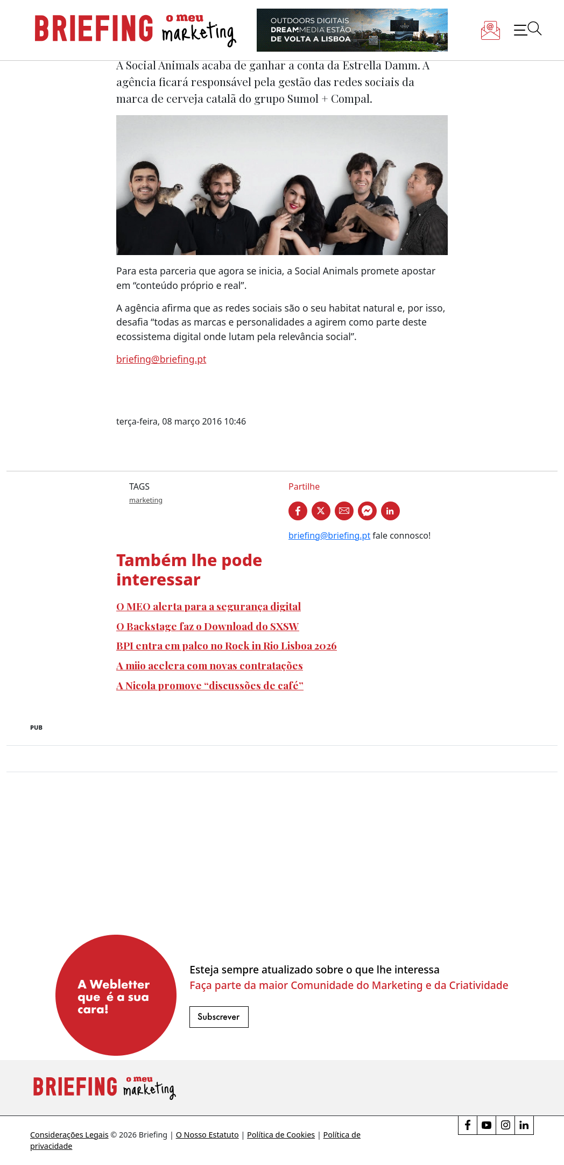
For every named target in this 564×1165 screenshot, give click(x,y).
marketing (146, 500)
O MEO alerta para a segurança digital (208, 606)
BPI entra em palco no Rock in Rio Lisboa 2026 (226, 645)
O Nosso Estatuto (207, 1134)
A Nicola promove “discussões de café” (210, 685)
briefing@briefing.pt (161, 358)
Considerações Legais (69, 1134)
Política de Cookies (281, 1134)
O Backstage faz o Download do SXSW (207, 626)
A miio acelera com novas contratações (209, 665)
